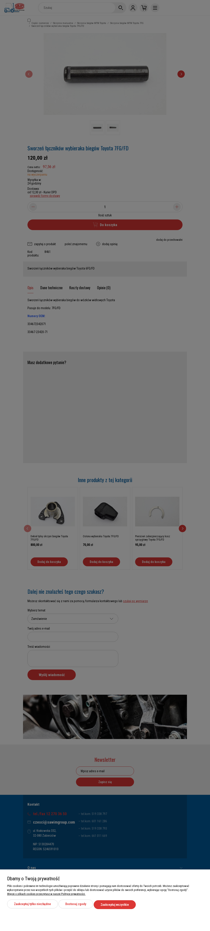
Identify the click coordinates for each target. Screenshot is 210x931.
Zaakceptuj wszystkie (115, 905)
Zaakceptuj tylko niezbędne (32, 905)
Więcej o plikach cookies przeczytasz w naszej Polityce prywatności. (46, 895)
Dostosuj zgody (75, 905)
